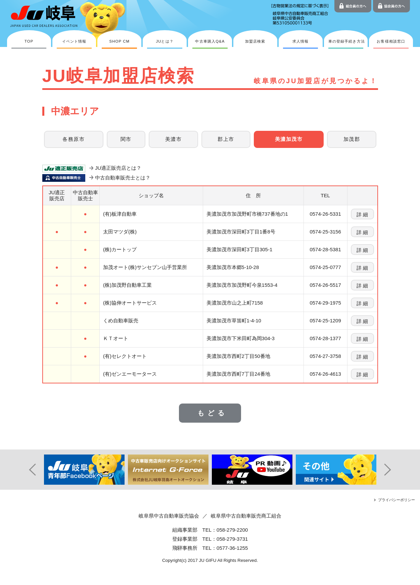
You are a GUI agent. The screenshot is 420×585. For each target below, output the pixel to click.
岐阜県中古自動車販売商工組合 (246, 516)
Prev (29, 469)
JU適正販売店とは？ (118, 168)
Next (391, 469)
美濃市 (173, 139)
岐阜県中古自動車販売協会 (169, 516)
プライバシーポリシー (396, 500)
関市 (126, 139)
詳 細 (362, 214)
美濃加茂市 (288, 139)
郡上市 (226, 139)
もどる (212, 413)
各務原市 (73, 139)
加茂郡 (351, 139)
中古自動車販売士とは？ (122, 177)
